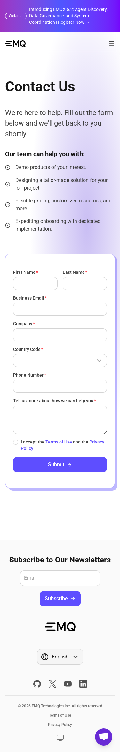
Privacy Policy (60, 724)
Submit (60, 464)
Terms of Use (58, 441)
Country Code (27, 349)
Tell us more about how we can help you (53, 400)
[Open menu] (112, 43)
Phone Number (28, 375)
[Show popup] (60, 360)
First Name (24, 272)
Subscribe (60, 598)
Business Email (28, 297)
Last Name (74, 272)
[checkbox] (15, 442)
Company (22, 323)
